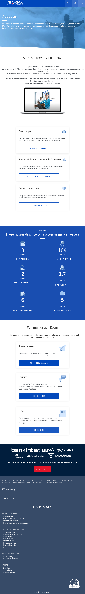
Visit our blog (10, 490)
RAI (4, 547)
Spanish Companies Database (13, 518)
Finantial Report (9, 541)
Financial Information (10, 521)
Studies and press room (21, 483)
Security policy (18, 480)
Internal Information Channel (48, 480)
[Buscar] (81, 3)
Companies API (8, 516)
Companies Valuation (10, 572)
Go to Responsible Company (39, 187)
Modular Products (9, 545)
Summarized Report (10, 532)
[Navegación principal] (3, 3)
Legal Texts (6, 480)
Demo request (42, 469)
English (6, 498)
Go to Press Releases (39, 368)
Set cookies (30, 480)
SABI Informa (7, 570)
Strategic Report (9, 539)
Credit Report (7, 536)
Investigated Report (10, 543)
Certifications (37, 483)
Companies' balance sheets (12, 534)
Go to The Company (39, 153)
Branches (6, 568)
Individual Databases (10, 559)
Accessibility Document (53, 483)
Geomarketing (8, 556)
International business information (15, 523)
